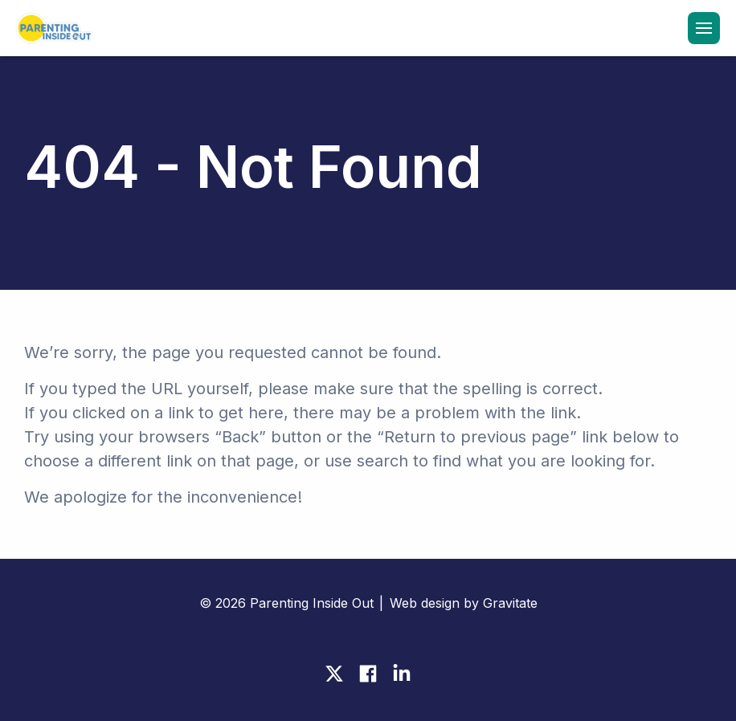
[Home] (52, 29)
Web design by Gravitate (464, 603)
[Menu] (704, 28)
